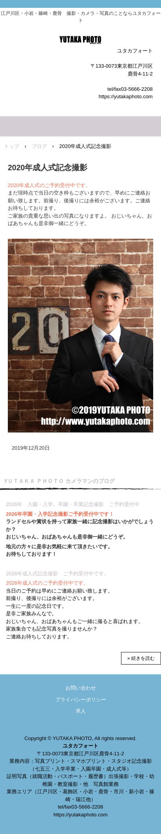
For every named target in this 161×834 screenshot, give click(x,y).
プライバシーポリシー (80, 700)
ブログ (39, 146)
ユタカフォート (80, 41)
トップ (11, 146)
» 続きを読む (141, 658)
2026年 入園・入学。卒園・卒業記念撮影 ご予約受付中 (72, 504)
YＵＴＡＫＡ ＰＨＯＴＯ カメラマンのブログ (59, 481)
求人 (81, 711)
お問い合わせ (80, 688)
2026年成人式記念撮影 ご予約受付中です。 (57, 573)
